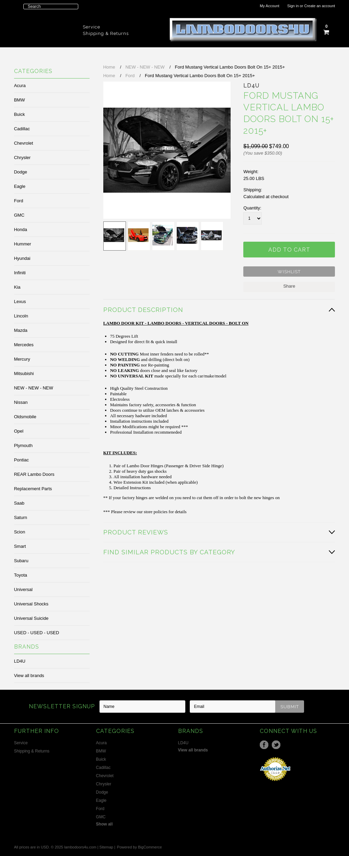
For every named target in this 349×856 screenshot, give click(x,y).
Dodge (20, 171)
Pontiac (21, 459)
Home (109, 67)
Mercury (22, 359)
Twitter (276, 744)
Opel (18, 431)
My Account (269, 6)
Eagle (19, 186)
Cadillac (22, 128)
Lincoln (21, 315)
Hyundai (22, 258)
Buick (19, 114)
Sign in (293, 6)
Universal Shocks (31, 603)
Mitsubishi (24, 373)
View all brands (29, 675)
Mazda (20, 330)
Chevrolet (23, 143)
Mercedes (24, 344)
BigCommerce (150, 847)
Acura (20, 85)
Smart (20, 546)
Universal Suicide (31, 618)
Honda (20, 229)
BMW (19, 100)
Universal (23, 589)
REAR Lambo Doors (34, 474)
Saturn (20, 517)
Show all (104, 824)
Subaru (21, 560)
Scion (19, 531)
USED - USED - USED (36, 632)
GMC (19, 215)
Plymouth (23, 445)
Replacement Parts (33, 488)
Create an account (319, 6)
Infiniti (20, 272)
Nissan (21, 402)
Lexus (20, 301)
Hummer (22, 243)
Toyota (20, 575)
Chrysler (22, 157)
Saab (19, 503)
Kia (17, 287)
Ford (18, 200)
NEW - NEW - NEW (33, 387)
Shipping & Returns (106, 33)
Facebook (264, 744)
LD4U (19, 661)
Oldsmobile (25, 416)
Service (91, 26)
